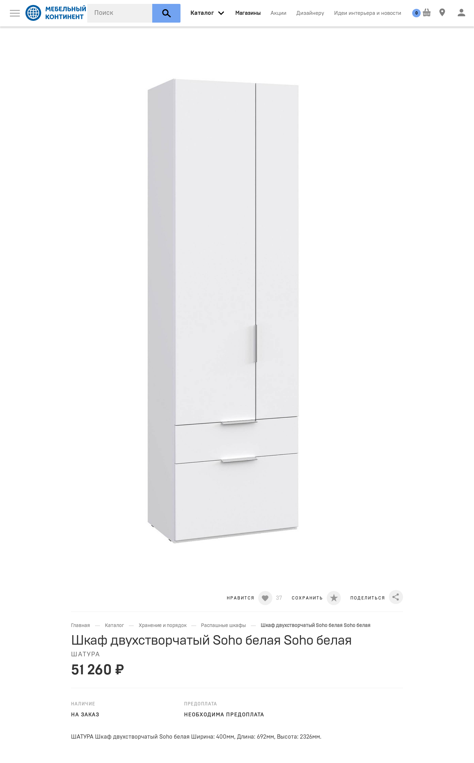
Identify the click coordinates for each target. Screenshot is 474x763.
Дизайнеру (310, 13)
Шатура (85, 654)
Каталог (114, 625)
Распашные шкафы (223, 625)
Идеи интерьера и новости (367, 13)
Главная (80, 625)
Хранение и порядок (162, 625)
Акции (278, 13)
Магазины (248, 13)
